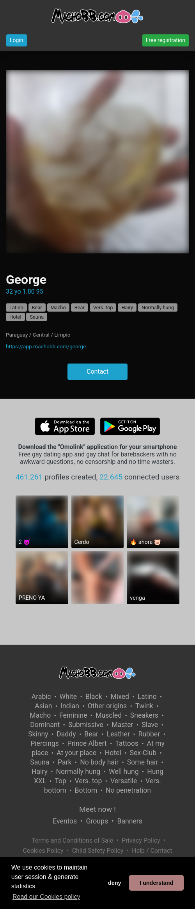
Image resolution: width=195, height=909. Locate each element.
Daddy (66, 734)
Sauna (37, 317)
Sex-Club (142, 753)
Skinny (38, 734)
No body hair (99, 762)
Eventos (65, 821)
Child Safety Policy (98, 850)
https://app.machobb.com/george (46, 346)
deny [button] (114, 883)
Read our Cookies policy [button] (46, 896)
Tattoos (126, 743)
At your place (76, 753)
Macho (58, 307)
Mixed (120, 696)
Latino (16, 307)
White (68, 696)
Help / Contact (152, 850)
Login (16, 40)
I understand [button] (156, 883)
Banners (129, 821)
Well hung (124, 771)
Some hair (142, 762)
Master (122, 725)
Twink (144, 706)
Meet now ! (97, 809)
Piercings (44, 743)
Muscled (109, 715)
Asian (43, 706)
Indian (69, 706)
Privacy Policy (141, 840)
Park (64, 762)
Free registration (165, 40)
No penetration (128, 790)
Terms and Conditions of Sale (72, 840)
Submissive (85, 725)
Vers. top (103, 307)
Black (93, 696)
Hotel (15, 317)
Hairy (127, 307)
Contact (97, 371)
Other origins (107, 706)
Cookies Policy (43, 850)
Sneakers (144, 715)
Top (60, 781)
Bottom (85, 790)
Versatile (123, 781)
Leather (118, 734)
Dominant (45, 725)
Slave (150, 725)
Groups (97, 821)
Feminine (73, 715)
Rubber (149, 734)
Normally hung (158, 307)
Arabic (41, 696)
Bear (37, 307)
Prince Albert (87, 743)
